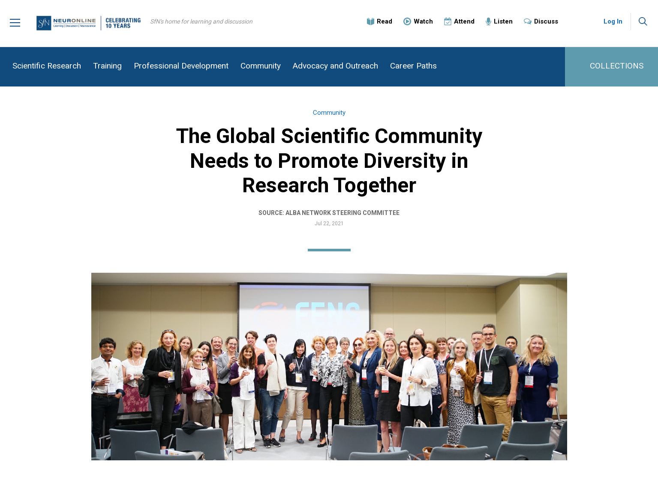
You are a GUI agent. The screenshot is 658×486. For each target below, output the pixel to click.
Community (260, 66)
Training (107, 66)
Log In (613, 21)
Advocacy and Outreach (335, 66)
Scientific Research (46, 66)
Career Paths (413, 66)
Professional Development (181, 66)
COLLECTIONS (616, 66)
